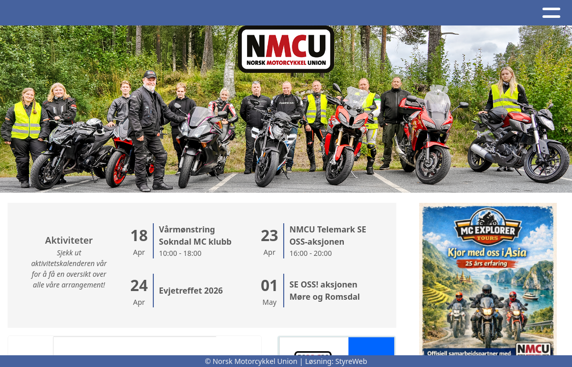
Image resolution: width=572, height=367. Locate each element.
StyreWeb (351, 361)
